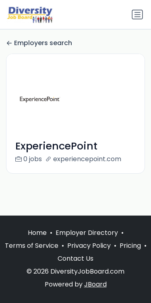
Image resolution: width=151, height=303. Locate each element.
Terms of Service (31, 245)
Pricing (130, 245)
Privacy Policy (89, 245)
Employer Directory (87, 232)
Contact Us (75, 258)
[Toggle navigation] (137, 14)
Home (37, 232)
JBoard (95, 284)
